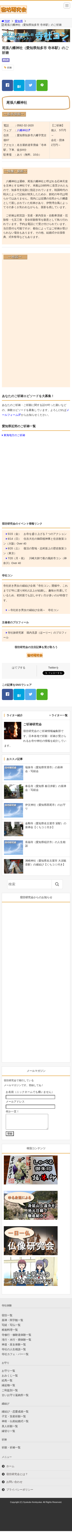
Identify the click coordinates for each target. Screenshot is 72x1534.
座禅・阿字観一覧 (12, 1323)
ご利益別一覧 (10, 1393)
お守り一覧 (8, 1373)
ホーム (10, 1469)
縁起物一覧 (8, 1388)
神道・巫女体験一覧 (14, 1347)
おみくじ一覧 (10, 1378)
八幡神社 (22, 130)
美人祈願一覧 (10, 1429)
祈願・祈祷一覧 (11, 1450)
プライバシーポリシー (19, 1492)
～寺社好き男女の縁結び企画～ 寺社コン (33, 610)
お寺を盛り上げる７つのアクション (45, 533)
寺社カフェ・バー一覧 (15, 1357)
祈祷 (9, 67)
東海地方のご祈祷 (14, 435)
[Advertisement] (36, 479)
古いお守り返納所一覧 (15, 1398)
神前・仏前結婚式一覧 (15, 1424)
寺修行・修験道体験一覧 (16, 1337)
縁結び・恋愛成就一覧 (15, 1414)
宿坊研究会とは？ (17, 1477)
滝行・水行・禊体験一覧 (16, 1342)
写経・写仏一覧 (11, 1327)
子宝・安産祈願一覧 (14, 1419)
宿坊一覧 (7, 1318)
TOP (5, 21)
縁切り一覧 (8, 1433)
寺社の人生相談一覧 (14, 1352)
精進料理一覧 (10, 1332)
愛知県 (19, 21)
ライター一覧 (59, 715)
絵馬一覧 (7, 1383)
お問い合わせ (14, 1484)
